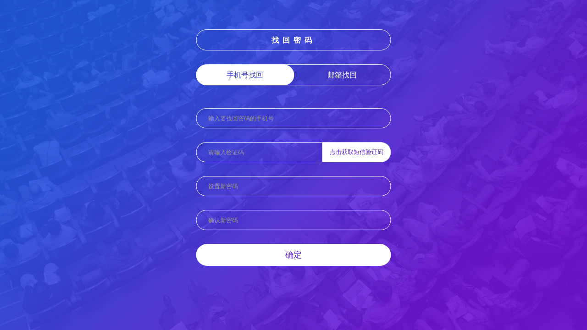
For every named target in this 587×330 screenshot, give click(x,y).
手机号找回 (245, 75)
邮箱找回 (342, 75)
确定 (293, 254)
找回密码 (293, 40)
